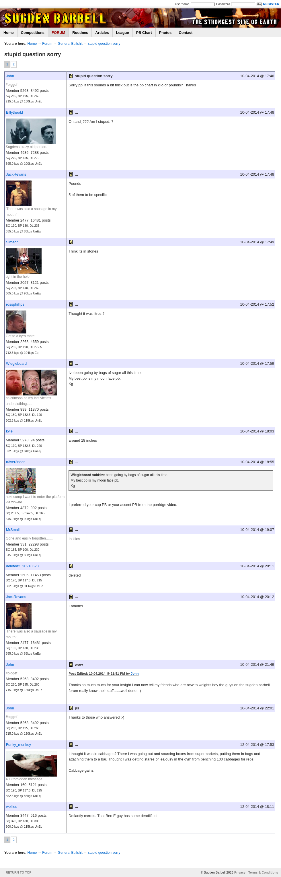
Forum (47, 44)
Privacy (239, 872)
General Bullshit (70, 44)
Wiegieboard (16, 363)
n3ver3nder (15, 462)
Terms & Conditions (263, 872)
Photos (165, 32)
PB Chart (144, 32)
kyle (9, 431)
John (10, 76)
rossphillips (15, 304)
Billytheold (14, 112)
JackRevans (16, 174)
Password (223, 4)
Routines (80, 32)
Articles (102, 32)
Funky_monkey (18, 744)
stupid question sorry (104, 44)
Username (182, 4)
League (122, 32)
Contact (185, 32)
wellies (11, 806)
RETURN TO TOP (19, 872)
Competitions (32, 32)
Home (8, 32)
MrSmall (12, 529)
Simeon (12, 242)
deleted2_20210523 (22, 566)
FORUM (58, 32)
